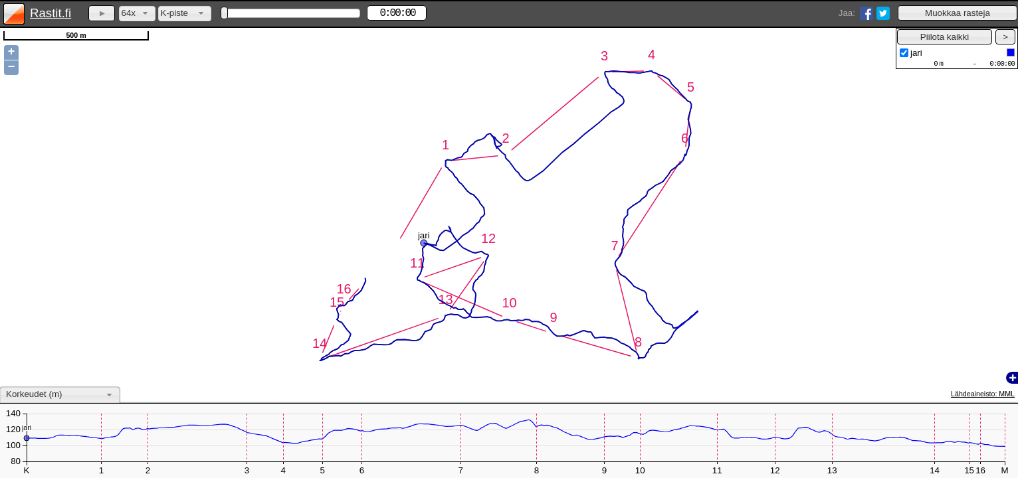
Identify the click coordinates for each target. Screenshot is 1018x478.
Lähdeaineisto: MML (983, 394)
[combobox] (137, 13)
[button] (957, 13)
